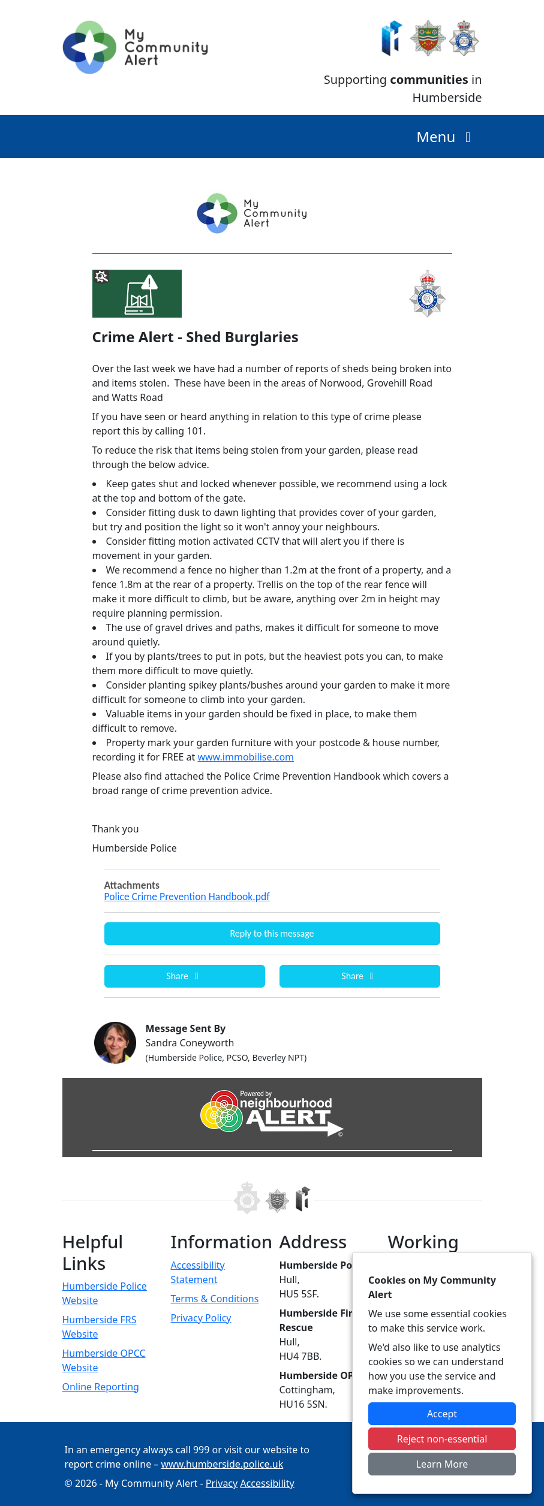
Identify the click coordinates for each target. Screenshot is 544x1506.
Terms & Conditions (215, 1298)
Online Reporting (100, 1386)
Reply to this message (272, 933)
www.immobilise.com (245, 756)
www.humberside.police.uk (222, 1464)
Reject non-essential (442, 1438)
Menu (446, 136)
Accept (442, 1413)
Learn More (442, 1464)
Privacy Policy (201, 1317)
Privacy (222, 1483)
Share (184, 976)
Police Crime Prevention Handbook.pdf (187, 896)
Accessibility (267, 1483)
